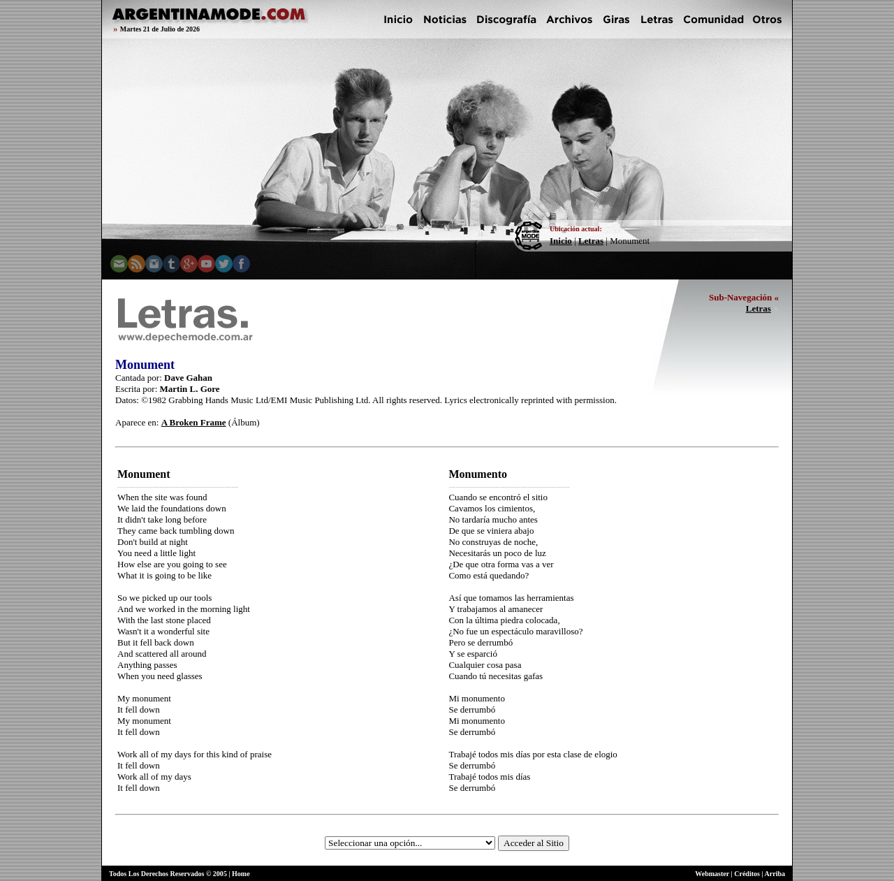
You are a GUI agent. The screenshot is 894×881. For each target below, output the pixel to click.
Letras (590, 240)
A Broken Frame (193, 422)
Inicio (561, 240)
